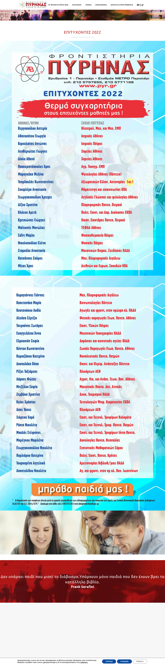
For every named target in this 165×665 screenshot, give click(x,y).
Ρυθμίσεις (140, 661)
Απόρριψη (125, 661)
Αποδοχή (109, 661)
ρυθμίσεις (84, 662)
